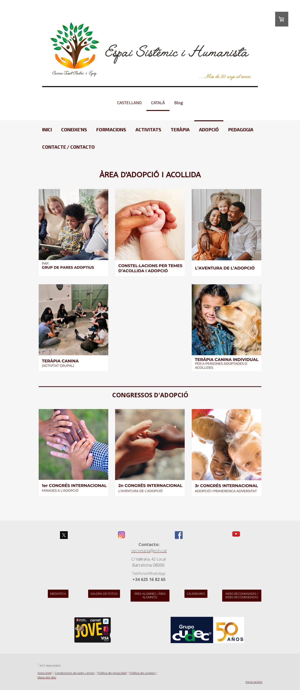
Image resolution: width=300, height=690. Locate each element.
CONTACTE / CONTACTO (68, 147)
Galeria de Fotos (104, 593)
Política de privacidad (112, 673)
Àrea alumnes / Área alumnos (150, 595)
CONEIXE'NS (74, 129)
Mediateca (58, 593)
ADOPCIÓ (209, 129)
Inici (47, 129)
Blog (178, 102)
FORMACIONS (111, 129)
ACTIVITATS (148, 129)
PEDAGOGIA (240, 129)
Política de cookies (142, 673)
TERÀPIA (180, 129)
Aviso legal (45, 673)
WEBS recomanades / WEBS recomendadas (241, 595)
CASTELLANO (129, 102)
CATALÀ (158, 102)
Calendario (196, 593)
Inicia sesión (254, 682)
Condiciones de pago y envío (74, 673)
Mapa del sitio (47, 677)
